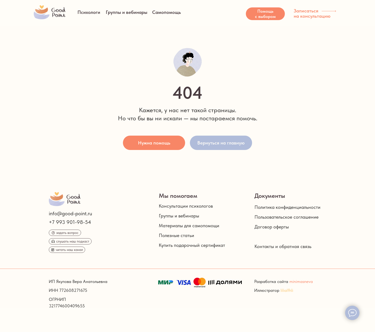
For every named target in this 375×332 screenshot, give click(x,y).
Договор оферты (271, 227)
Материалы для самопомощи (189, 225)
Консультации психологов (186, 206)
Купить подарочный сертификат (192, 245)
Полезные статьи (176, 235)
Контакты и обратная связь (282, 246)
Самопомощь (166, 12)
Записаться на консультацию (312, 13)
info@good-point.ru (70, 213)
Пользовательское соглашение (286, 217)
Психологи (88, 12)
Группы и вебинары (126, 12)
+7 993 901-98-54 (70, 222)
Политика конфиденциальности (287, 207)
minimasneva (301, 281)
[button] (265, 13)
